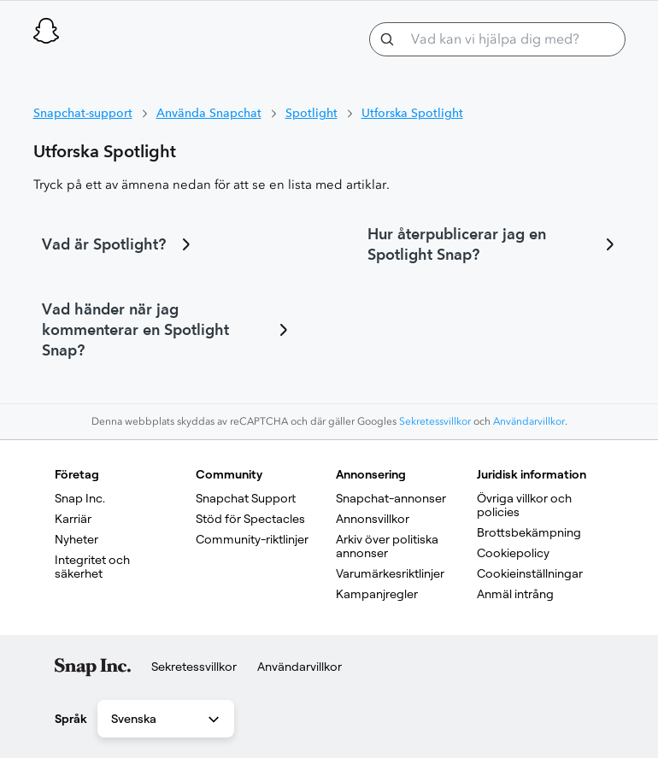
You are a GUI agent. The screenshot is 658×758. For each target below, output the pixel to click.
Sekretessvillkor (435, 421)
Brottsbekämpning (529, 532)
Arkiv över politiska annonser (388, 546)
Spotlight (311, 112)
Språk (71, 719)
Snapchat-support (82, 112)
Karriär (73, 518)
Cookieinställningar (530, 573)
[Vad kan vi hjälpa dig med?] (497, 39)
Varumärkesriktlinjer (390, 573)
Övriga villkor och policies (525, 505)
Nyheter (76, 539)
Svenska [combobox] (166, 719)
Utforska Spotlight (412, 112)
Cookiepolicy (513, 553)
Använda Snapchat (208, 112)
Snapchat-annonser (391, 498)
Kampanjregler (377, 594)
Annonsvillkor (372, 518)
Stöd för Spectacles (250, 518)
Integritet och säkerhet (93, 566)
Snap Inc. (80, 498)
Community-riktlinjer (252, 539)
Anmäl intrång (515, 594)
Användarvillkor (529, 421)
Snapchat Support (246, 498)
